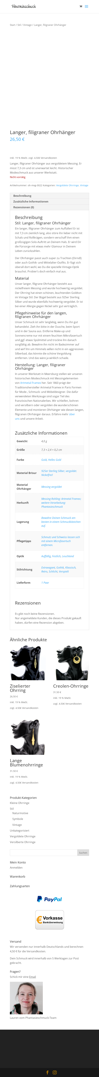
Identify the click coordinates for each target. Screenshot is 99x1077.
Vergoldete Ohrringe (67, 185)
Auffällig (46, 556)
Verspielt (64, 571)
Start (12, 24)
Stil (19, 24)
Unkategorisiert (19, 830)
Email (32, 977)
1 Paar (45, 582)
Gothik (60, 567)
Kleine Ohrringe (19, 803)
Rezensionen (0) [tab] (23, 207)
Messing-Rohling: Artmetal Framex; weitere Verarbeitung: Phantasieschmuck (61, 502)
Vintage (27, 24)
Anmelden (16, 867)
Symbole (17, 819)
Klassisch (70, 567)
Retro (44, 571)
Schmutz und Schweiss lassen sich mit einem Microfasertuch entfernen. (60, 541)
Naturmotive (20, 813)
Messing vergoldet (51, 487)
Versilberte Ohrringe (22, 842)
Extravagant (48, 567)
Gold (44, 460)
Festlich (56, 556)
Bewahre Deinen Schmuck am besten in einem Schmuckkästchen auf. (61, 522)
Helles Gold (54, 460)
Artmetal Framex (30, 383)
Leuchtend (68, 556)
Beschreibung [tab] (22, 196)
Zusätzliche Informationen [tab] (30, 201)
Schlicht (53, 571)
